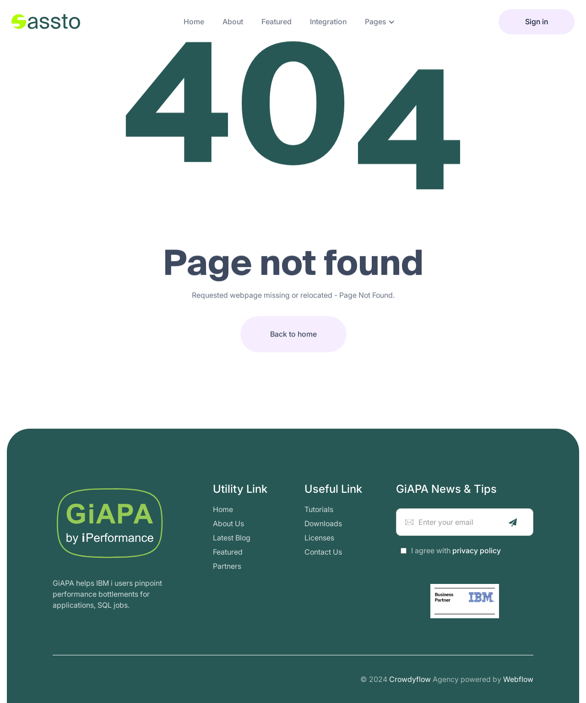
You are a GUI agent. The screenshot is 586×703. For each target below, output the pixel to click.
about (232, 21)
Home (194, 21)
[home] (45, 21)
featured (276, 21)
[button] (380, 21)
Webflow (518, 679)
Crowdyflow (410, 679)
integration (328, 21)
